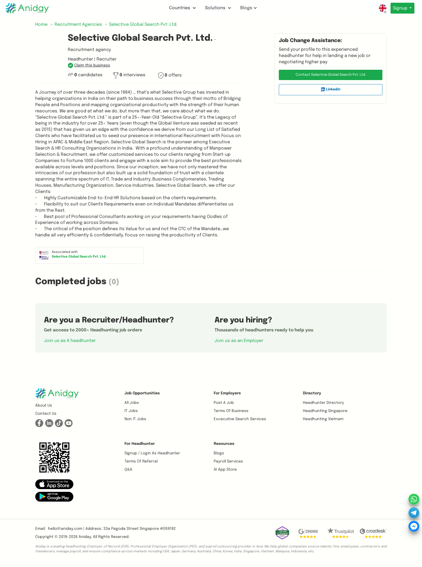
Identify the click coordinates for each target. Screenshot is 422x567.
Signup (400, 8)
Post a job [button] (224, 403)
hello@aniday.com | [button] (66, 529)
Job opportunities (142, 393)
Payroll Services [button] (228, 461)
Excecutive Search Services (240, 419)
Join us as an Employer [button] (239, 340)
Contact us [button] (45, 414)
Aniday (85, 537)
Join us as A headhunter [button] (70, 340)
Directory (312, 393)
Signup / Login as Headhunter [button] (152, 453)
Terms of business (231, 411)
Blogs (247, 8)
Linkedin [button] (330, 89)
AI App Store (225, 469)
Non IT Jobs (135, 419)
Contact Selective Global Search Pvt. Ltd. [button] (331, 75)
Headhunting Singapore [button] (325, 411)
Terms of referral (141, 461)
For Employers (227, 393)
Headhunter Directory (323, 403)
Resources (224, 444)
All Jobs (131, 403)
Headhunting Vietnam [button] (323, 419)
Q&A (128, 469)
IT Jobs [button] (131, 411)
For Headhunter (139, 444)
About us (43, 405)
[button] (89, 65)
